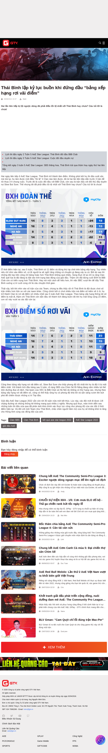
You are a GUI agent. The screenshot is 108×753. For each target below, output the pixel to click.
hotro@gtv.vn (28, 709)
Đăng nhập (9, 454)
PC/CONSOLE (8, 741)
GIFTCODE (42, 746)
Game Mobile (43, 741)
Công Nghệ (77, 736)
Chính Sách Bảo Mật (11, 724)
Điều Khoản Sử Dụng (11, 719)
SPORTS (6, 746)
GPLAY (40, 736)
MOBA (75, 746)
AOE (4, 736)
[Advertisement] (54, 19)
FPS (74, 741)
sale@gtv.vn (11, 731)
